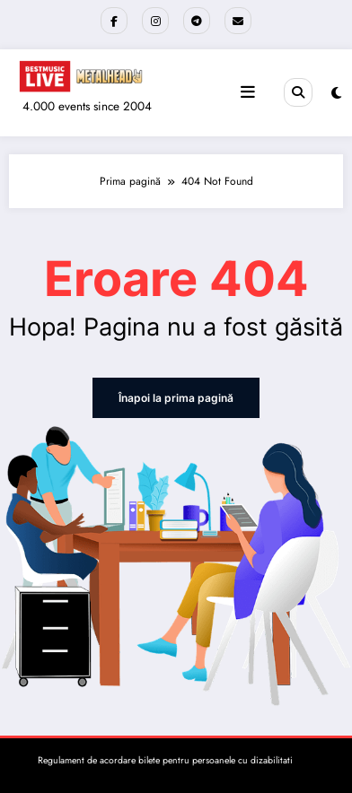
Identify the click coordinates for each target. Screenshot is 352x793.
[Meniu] (248, 92)
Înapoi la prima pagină (176, 398)
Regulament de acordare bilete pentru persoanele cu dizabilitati (165, 760)
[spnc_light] (336, 93)
